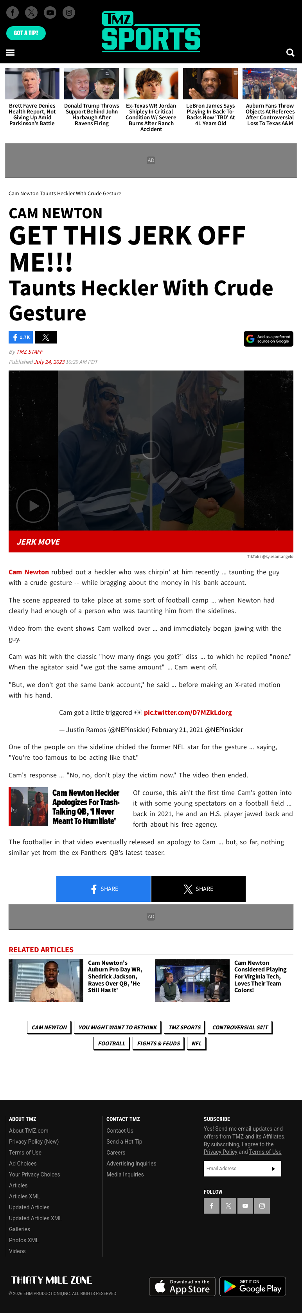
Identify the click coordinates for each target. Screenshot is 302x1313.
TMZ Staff (29, 351)
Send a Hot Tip (124, 1142)
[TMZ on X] (31, 12)
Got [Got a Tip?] (26, 33)
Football (111, 1043)
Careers (115, 1152)
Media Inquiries (125, 1174)
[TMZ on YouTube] (245, 1206)
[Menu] (11, 52)
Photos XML (24, 1240)
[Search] (291, 52)
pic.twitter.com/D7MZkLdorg (188, 712)
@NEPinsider (224, 729)
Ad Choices (23, 1163)
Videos (17, 1251)
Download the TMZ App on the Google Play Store (252, 1287)
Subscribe (273, 1168)
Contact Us (119, 1131)
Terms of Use (25, 1152)
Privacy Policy (220, 1152)
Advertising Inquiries (131, 1163)
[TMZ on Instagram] (69, 12)
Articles (18, 1185)
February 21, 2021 (177, 729)
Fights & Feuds (158, 1043)
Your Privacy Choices (34, 1174)
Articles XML (24, 1196)
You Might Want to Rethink (117, 1027)
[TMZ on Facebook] (12, 12)
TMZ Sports (184, 1027)
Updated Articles (29, 1207)
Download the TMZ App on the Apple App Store (182, 1287)
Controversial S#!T (240, 1027)
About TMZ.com (29, 1131)
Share (103, 889)
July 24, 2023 (49, 361)
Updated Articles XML (35, 1218)
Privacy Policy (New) (34, 1142)
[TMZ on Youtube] (50, 12)
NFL (196, 1043)
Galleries (19, 1229)
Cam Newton (49, 1027)
